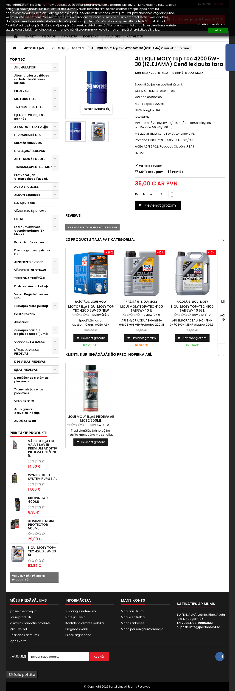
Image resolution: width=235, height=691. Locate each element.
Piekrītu (218, 30)
